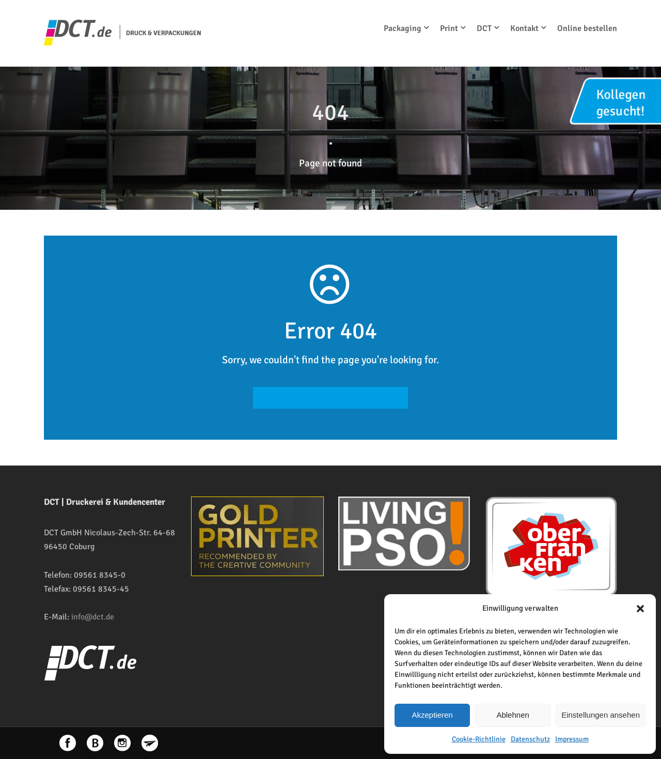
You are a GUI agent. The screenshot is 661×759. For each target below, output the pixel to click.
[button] (640, 608)
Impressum (572, 739)
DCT (484, 28)
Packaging (402, 28)
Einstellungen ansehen (600, 714)
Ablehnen (512, 714)
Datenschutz (530, 739)
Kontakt (524, 28)
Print (449, 28)
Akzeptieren (432, 714)
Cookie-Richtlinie (479, 739)
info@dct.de (92, 617)
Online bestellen (587, 28)
